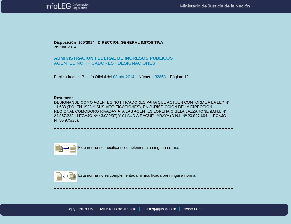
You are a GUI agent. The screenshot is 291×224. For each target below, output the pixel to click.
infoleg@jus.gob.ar (160, 209)
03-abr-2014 (123, 77)
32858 (160, 77)
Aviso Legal (194, 209)
